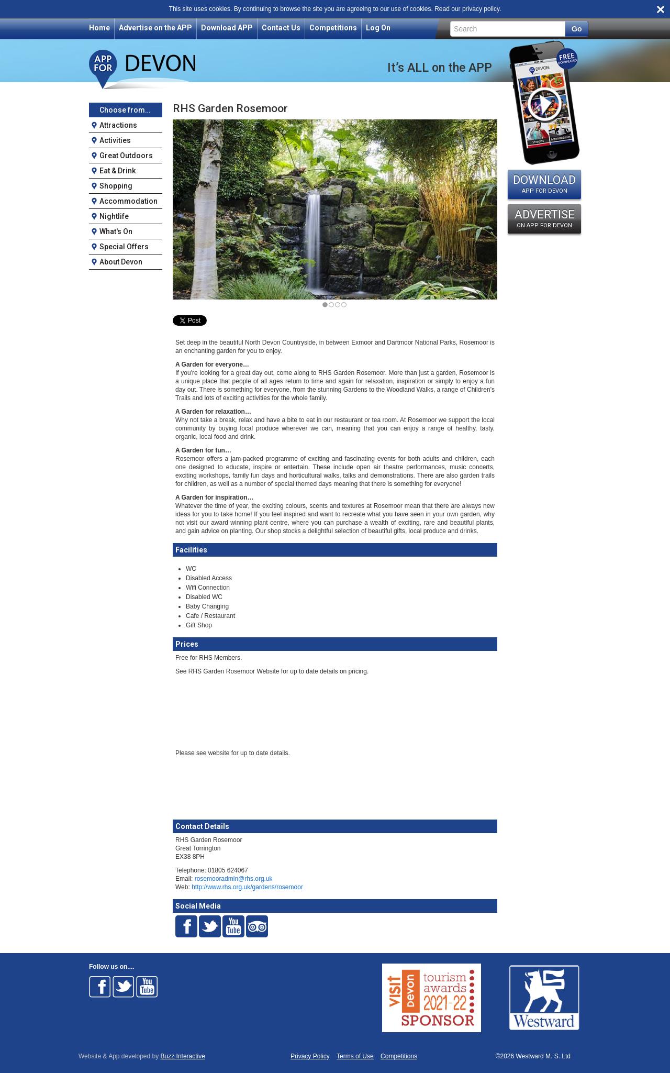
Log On (378, 28)
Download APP (227, 28)
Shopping (115, 186)
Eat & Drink (117, 171)
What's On (115, 231)
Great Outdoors (126, 155)
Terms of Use (355, 1056)
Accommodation (128, 201)
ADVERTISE (544, 218)
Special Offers (124, 246)
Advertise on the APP (155, 28)
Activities (115, 140)
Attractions (118, 125)
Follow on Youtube (147, 987)
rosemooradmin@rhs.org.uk (234, 878)
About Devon (120, 262)
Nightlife (114, 216)
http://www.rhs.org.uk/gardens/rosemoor (247, 887)
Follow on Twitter (124, 987)
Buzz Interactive (183, 1056)
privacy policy (480, 9)
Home (99, 28)
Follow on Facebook (100, 987)
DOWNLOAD (544, 183)
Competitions (333, 28)
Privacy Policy (310, 1056)
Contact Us (281, 28)
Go (577, 29)
